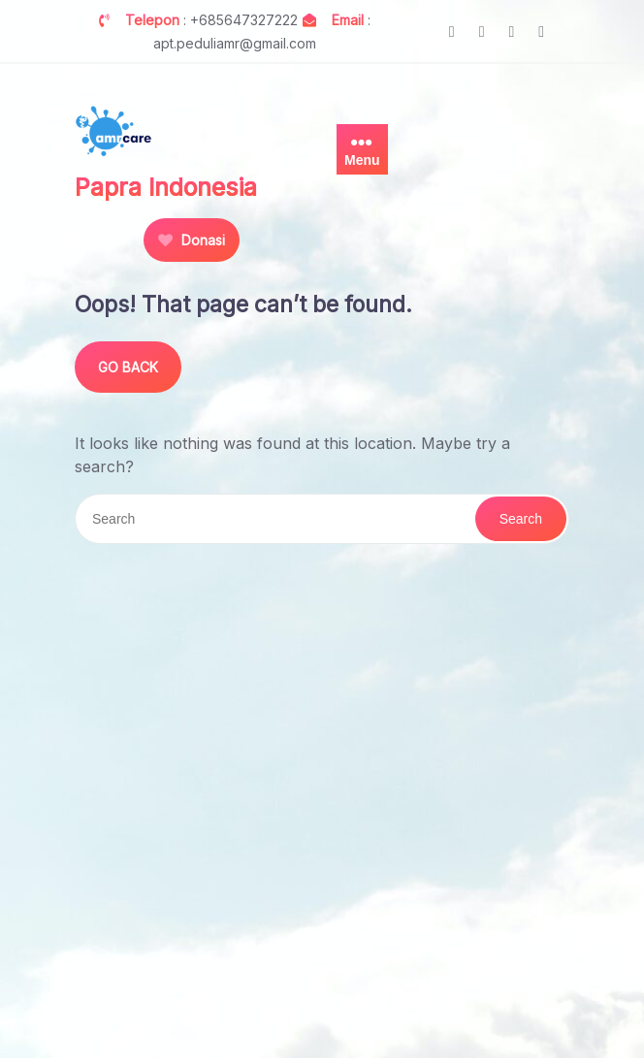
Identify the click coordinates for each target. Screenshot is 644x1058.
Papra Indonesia (166, 187)
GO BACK (128, 367)
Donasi (191, 240)
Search (520, 519)
